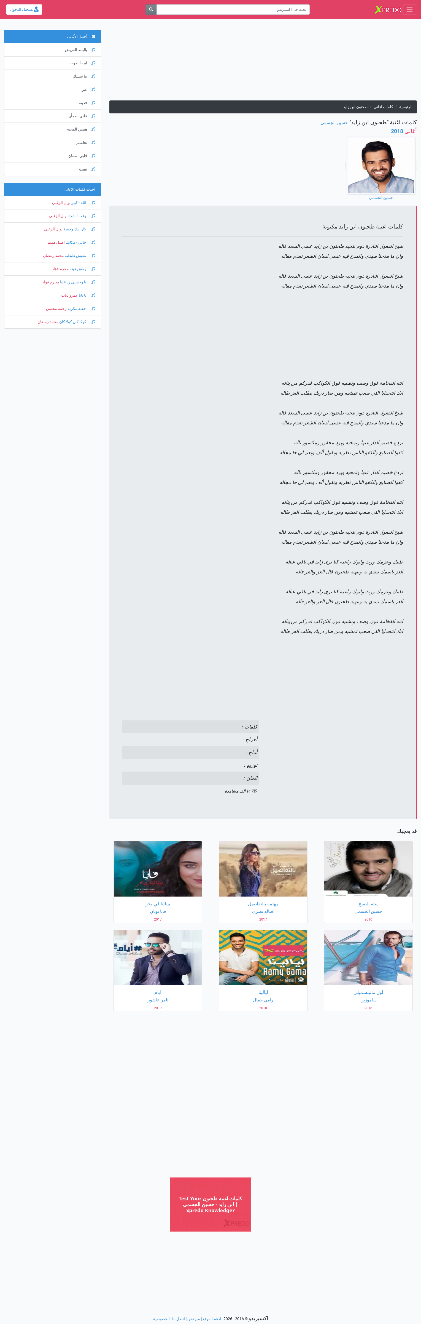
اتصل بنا (178, 1319)
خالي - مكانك (80, 242)
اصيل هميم (56, 242)
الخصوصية (161, 1319)
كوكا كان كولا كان (76, 322)
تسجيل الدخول (24, 9)
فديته (87, 102)
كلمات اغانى (383, 107)
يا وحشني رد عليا (77, 282)
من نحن (193, 1319)
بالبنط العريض (80, 49)
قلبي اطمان (81, 155)
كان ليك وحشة (79, 229)
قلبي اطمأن (81, 116)
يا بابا (86, 295)
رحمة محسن (56, 308)
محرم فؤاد (60, 269)
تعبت (87, 169)
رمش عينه (82, 269)
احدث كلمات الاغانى (79, 189)
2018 (404, 131)
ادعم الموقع (212, 1319)
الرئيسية (405, 107)
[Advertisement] (263, 61)
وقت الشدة (81, 216)
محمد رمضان (53, 255)
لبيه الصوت (82, 63)
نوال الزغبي (61, 202)
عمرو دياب (69, 295)
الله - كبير (83, 202)
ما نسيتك (84, 76)
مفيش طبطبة (79, 255)
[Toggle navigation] (409, 9)
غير (88, 89)
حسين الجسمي (334, 122)
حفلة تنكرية (81, 308)
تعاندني (85, 142)
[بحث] (150, 9)
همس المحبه (81, 129)
